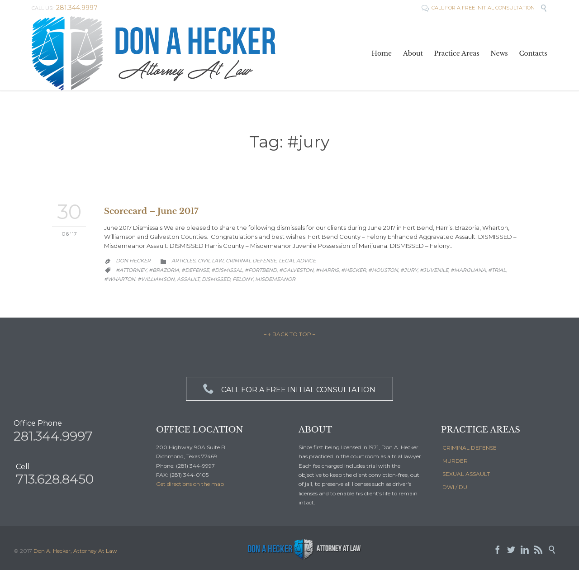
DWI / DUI (455, 487)
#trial (497, 270)
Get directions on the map (190, 483)
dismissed (216, 279)
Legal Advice (297, 260)
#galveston (296, 270)
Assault (188, 279)
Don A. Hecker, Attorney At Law (75, 550)
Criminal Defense (251, 260)
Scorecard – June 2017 (151, 211)
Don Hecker (133, 260)
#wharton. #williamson (139, 279)
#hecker (353, 270)
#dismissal (226, 270)
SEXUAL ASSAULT (466, 473)
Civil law (210, 260)
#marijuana (468, 270)
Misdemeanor (275, 279)
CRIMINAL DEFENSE (469, 447)
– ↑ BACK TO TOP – (289, 334)
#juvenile (434, 270)
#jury (409, 270)
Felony (243, 279)
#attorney (131, 270)
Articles (183, 260)
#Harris (327, 270)
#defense (195, 270)
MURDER (455, 460)
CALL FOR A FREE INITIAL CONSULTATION (479, 8)
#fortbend (261, 270)
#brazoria (164, 270)
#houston (383, 270)
